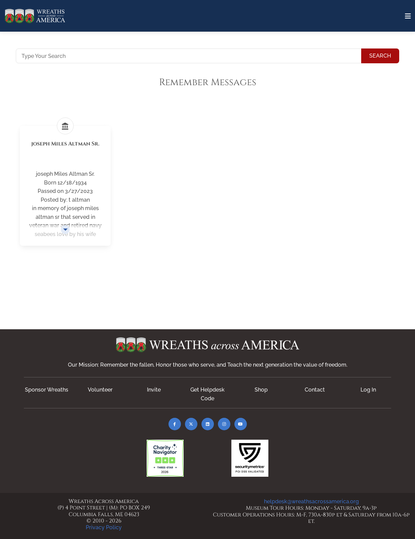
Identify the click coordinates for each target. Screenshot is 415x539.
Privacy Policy (104, 527)
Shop (261, 389)
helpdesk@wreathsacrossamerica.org (311, 501)
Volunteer (100, 389)
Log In (368, 389)
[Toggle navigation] (408, 16)
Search (380, 56)
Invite (154, 389)
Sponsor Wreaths (46, 389)
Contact (315, 389)
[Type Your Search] (189, 55)
